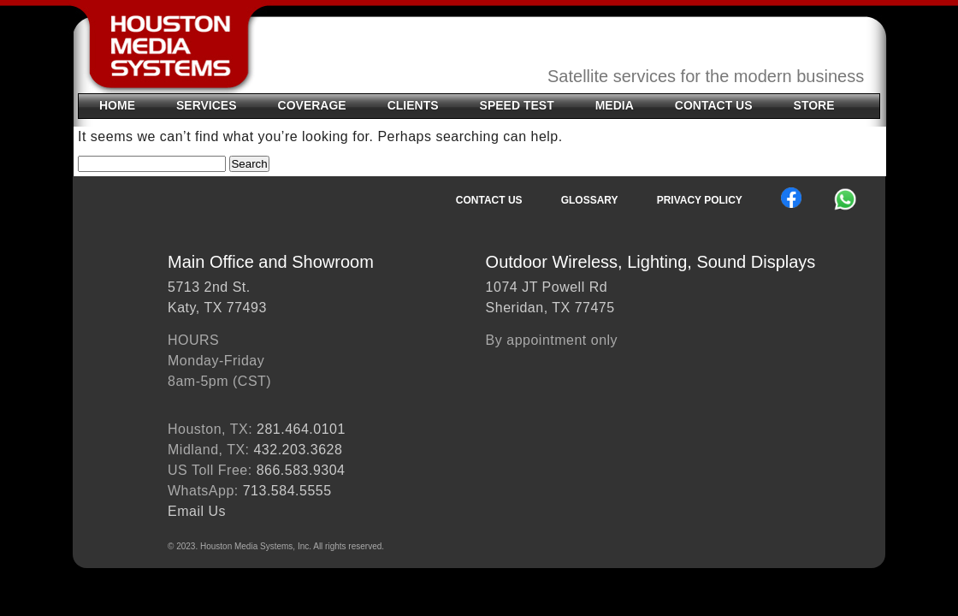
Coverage (312, 105)
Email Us (197, 511)
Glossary (589, 200)
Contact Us (714, 105)
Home (117, 105)
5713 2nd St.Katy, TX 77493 (217, 297)
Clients (413, 105)
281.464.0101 (301, 429)
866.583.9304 (301, 470)
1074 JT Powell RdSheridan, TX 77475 (550, 297)
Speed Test (517, 105)
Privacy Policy (699, 200)
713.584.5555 (287, 490)
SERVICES (206, 105)
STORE (814, 105)
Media (614, 105)
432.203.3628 (297, 449)
